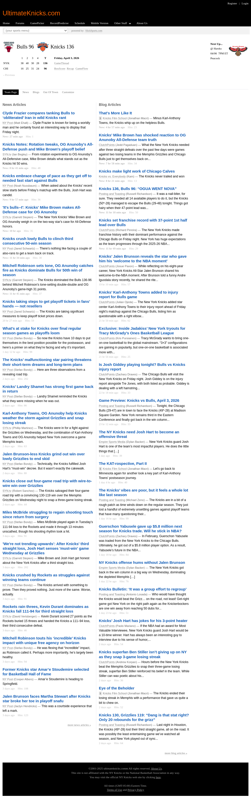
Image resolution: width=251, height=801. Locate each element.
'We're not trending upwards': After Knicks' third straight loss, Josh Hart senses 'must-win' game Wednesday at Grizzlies (46, 548)
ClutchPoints (107, 144)
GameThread (61, 63)
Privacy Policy (136, 789)
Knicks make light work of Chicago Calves (137, 171)
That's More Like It (115, 113)
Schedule (80, 23)
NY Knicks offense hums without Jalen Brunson (142, 562)
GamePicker (37, 23)
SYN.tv (7, 154)
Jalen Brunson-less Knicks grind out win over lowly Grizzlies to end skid (44, 456)
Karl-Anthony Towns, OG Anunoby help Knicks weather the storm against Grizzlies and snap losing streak (45, 418)
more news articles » (79, 724)
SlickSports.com (93, 30)
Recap (70, 68)
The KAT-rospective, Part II (123, 463)
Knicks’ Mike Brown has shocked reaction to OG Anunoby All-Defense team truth (142, 137)
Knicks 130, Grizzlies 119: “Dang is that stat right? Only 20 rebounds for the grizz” (144, 717)
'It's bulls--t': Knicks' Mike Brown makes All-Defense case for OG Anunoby (42, 209)
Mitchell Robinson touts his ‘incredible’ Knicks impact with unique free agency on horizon (44, 640)
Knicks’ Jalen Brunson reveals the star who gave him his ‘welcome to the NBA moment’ (142, 258)
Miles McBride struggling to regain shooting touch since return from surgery (48, 514)
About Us (142, 23)
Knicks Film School (115, 118)
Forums (20, 23)
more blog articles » (176, 753)
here (158, 777)
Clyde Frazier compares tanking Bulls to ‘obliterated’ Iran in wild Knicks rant (39, 115)
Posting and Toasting (112, 193)
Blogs (36, 92)
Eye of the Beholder (116, 688)
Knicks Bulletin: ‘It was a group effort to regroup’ (142, 589)
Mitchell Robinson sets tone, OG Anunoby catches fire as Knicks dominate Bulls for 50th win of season (48, 270)
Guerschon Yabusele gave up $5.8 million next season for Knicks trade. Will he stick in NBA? (140, 528)
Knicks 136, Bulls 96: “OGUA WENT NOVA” (137, 188)
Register (232, 3)
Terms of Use (114, 789)
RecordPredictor (59, 23)
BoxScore (60, 68)
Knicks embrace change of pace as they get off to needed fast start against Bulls (47, 178)
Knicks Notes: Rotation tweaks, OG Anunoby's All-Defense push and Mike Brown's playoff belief (48, 146)
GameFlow (82, 68)
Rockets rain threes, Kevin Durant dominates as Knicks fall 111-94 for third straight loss (46, 608)
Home (6, 23)
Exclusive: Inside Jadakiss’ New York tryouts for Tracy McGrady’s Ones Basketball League (142, 330)
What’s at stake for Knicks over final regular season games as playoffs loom (42, 330)
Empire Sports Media (112, 441)
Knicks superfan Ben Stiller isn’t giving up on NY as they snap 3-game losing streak (143, 654)
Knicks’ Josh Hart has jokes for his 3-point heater (143, 620)
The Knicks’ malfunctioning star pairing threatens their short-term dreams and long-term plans (47, 361)
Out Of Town (50, 92)
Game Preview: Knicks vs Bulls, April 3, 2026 (139, 400)
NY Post (8, 122)
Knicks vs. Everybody (112, 176)
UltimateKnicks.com (31, 13)
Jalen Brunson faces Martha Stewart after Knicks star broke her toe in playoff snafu (46, 698)
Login (245, 3)
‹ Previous (9, 74)
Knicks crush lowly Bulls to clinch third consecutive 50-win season (38, 240)
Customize (68, 92)
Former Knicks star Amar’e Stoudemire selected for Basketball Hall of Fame (46, 671)
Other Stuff (121, 23)
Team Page (10, 92)
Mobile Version (99, 23)
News (26, 92)
